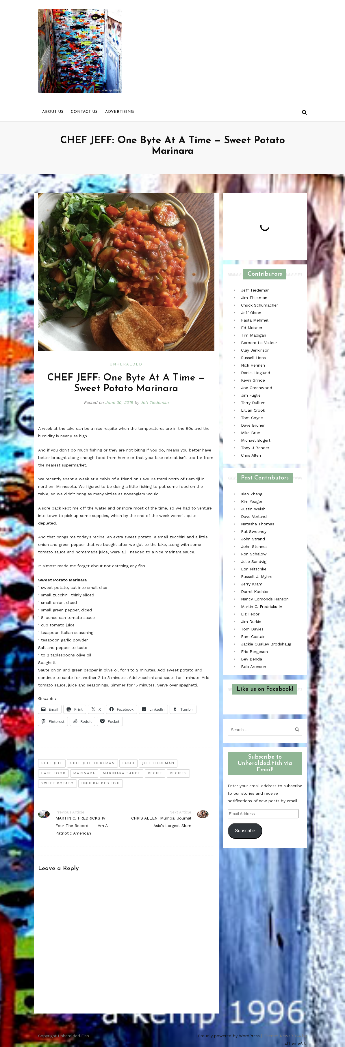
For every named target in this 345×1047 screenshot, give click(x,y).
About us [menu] (53, 112)
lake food (53, 773)
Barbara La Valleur (259, 342)
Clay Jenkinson (255, 350)
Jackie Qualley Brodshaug (266, 644)
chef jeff (52, 763)
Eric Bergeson (254, 651)
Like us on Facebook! (265, 689)
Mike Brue (250, 432)
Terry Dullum (253, 402)
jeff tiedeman (158, 763)
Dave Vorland (254, 516)
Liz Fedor (250, 614)
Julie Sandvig (253, 561)
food (129, 763)
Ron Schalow (254, 554)
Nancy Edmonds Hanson (265, 599)
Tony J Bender (255, 447)
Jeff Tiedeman (154, 402)
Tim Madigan (253, 335)
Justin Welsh (253, 509)
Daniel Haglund (255, 372)
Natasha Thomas (257, 524)
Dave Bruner (253, 425)
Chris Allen (251, 455)
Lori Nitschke (253, 569)
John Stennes (254, 546)
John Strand (253, 539)
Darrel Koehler (255, 591)
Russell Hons (253, 357)
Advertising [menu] (119, 112)
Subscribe (245, 830)
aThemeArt (295, 1043)
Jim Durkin (251, 621)
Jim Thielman (254, 297)
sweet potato (57, 783)
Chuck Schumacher (259, 305)
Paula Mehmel (254, 320)
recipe (155, 773)
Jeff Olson (251, 312)
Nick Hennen (253, 365)
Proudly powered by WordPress (229, 1035)
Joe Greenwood (256, 387)
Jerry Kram (251, 584)
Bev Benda (251, 659)
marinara (84, 773)
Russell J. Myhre (256, 576)
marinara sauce (121, 773)
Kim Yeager (251, 501)
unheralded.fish (100, 783)
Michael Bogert (255, 440)
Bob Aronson (253, 666)
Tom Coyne (252, 417)
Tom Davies (252, 629)
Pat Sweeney (253, 531)
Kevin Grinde (253, 380)
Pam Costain (253, 636)
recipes (178, 773)
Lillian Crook (253, 410)
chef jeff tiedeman (92, 763)
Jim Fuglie (251, 395)
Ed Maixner (251, 327)
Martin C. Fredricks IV (261, 606)
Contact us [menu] (84, 112)
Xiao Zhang (251, 494)
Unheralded (126, 364)
